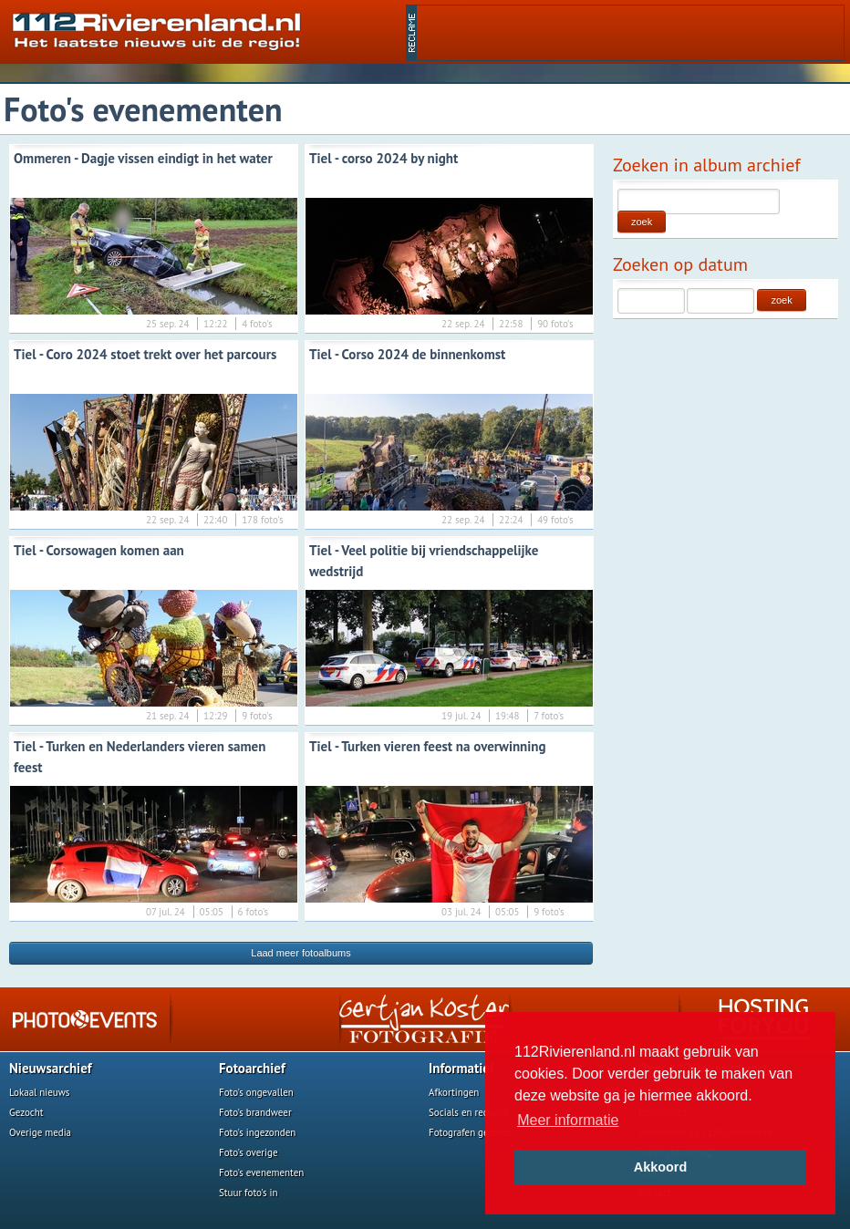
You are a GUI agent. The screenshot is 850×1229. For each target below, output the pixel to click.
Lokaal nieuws (39, 1092)
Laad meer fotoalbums (300, 952)
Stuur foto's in (248, 1192)
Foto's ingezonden (257, 1132)
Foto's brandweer (255, 1112)
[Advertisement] (630, 32)
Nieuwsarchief (50, 1068)
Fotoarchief (252, 1068)
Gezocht (26, 1112)
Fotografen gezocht (470, 1132)
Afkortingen (454, 1092)
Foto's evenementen (261, 1172)
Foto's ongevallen (256, 1092)
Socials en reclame (469, 1112)
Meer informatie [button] (567, 1120)
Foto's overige (248, 1152)
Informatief (461, 1068)
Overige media (40, 1132)
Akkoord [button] (660, 1167)
